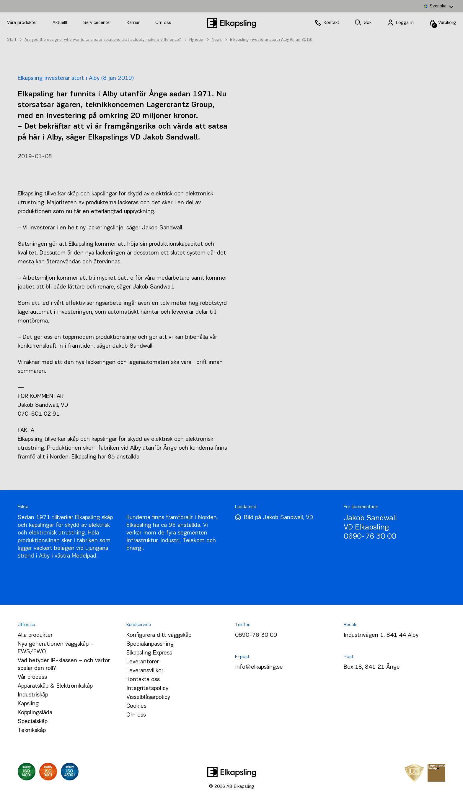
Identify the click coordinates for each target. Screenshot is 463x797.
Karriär (134, 22)
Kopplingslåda (35, 713)
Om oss (163, 22)
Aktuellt (61, 22)
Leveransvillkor (144, 671)
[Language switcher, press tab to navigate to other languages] (438, 6)
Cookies (136, 706)
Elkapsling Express (149, 653)
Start (11, 40)
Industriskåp (33, 695)
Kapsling (28, 704)
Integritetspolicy (147, 688)
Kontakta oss (143, 680)
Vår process (32, 677)
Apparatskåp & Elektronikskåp (55, 686)
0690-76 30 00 (370, 537)
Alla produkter (35, 635)
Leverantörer (142, 662)
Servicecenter (98, 22)
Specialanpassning (150, 644)
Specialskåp (33, 722)
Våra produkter (22, 22)
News (217, 40)
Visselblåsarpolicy (148, 697)
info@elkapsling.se (259, 667)
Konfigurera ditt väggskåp (158, 635)
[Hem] (231, 23)
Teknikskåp (32, 730)
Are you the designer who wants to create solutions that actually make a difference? (103, 40)
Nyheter (196, 40)
